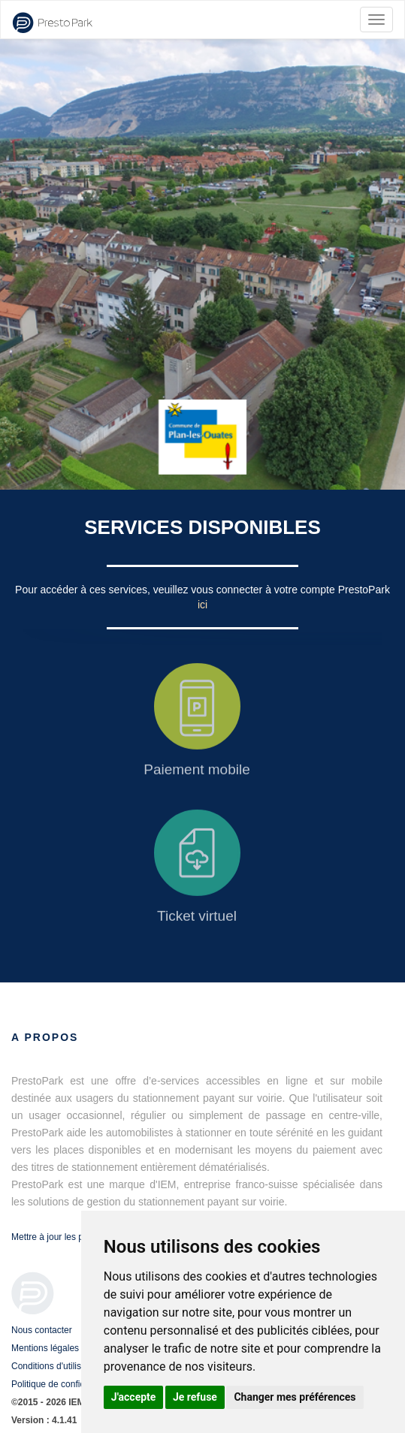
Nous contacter (41, 1330)
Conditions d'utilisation (56, 1366)
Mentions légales (45, 1348)
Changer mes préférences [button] (294, 1397)
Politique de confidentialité (63, 1384)
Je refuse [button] (195, 1397)
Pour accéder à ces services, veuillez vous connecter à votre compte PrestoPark (202, 590)
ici (202, 605)
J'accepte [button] (133, 1397)
